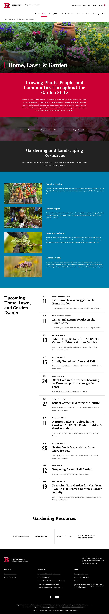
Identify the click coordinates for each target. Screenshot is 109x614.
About (104, 14)
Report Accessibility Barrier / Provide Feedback (72, 607)
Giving (94, 5)
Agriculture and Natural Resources (16, 19)
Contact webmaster (72, 610)
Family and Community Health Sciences (63, 399)
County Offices (54, 14)
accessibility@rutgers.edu (48, 607)
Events (89, 5)
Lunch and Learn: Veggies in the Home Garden (73, 301)
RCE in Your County (64, 536)
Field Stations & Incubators (70, 14)
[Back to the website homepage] (12, 5)
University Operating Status (81, 574)
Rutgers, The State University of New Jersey (49, 574)
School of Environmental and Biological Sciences (50, 587)
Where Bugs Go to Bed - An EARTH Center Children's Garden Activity (75, 340)
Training (96, 14)
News (84, 5)
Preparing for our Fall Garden (72, 469)
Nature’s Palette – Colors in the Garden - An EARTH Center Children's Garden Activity (77, 425)
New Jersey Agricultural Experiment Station (49, 584)
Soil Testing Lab (41, 536)
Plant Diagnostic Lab (21, 536)
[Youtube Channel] (57, 597)
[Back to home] (15, 562)
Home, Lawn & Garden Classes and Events (86, 536)
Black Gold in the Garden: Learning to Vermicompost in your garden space (75, 383)
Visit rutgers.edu (76, 5)
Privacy (76, 580)
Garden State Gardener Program (61, 296)
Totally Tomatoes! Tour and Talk (74, 361)
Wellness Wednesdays (58, 376)
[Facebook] (50, 597)
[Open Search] (105, 5)
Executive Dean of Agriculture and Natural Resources (51, 580)
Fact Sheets (87, 14)
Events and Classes (26, 130)
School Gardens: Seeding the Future (76, 403)
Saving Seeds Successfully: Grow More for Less (73, 448)
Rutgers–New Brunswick (44, 577)
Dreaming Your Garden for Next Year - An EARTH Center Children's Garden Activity (77, 489)
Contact (100, 5)
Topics (44, 14)
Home (37, 14)
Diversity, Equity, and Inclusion (81, 577)
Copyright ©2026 (35, 610)
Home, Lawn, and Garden (59, 335)
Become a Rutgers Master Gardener (78, 130)
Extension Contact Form (10, 574)
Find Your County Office (10, 577)
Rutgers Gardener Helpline (49, 130)
